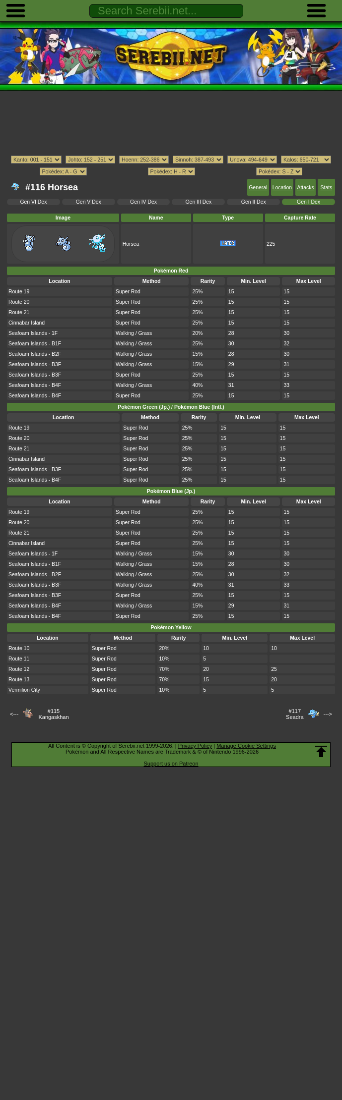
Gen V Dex (88, 202)
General (258, 187)
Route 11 (18, 658)
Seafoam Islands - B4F (34, 385)
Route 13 (18, 679)
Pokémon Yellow (170, 627)
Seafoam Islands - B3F (34, 364)
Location (282, 187)
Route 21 (18, 312)
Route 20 (18, 302)
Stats (327, 187)
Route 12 (18, 669)
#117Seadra (294, 714)
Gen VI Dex (33, 202)
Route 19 (18, 291)
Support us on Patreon (170, 764)
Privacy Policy (195, 746)
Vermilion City (24, 690)
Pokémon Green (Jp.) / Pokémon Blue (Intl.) (171, 407)
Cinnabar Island (26, 323)
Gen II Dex (253, 202)
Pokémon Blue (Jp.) (171, 491)
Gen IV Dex (143, 202)
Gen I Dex (308, 202)
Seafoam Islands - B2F (34, 354)
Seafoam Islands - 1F (33, 333)
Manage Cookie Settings (246, 746)
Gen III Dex (199, 202)
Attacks (305, 187)
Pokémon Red (171, 271)
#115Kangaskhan (53, 714)
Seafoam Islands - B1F (34, 343)
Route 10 (18, 648)
